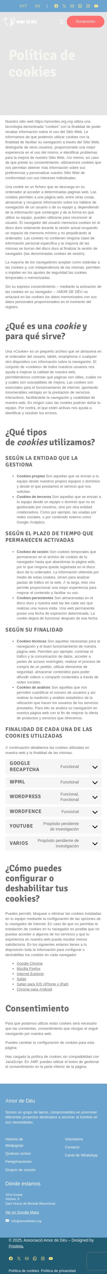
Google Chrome (30, 963)
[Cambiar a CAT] (23, 6)
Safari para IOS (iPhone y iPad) (42, 984)
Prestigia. (16, 1246)
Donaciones (85, 21)
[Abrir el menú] (61, 21)
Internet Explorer (30, 974)
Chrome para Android (34, 989)
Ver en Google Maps (22, 1212)
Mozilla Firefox (29, 968)
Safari (21, 979)
